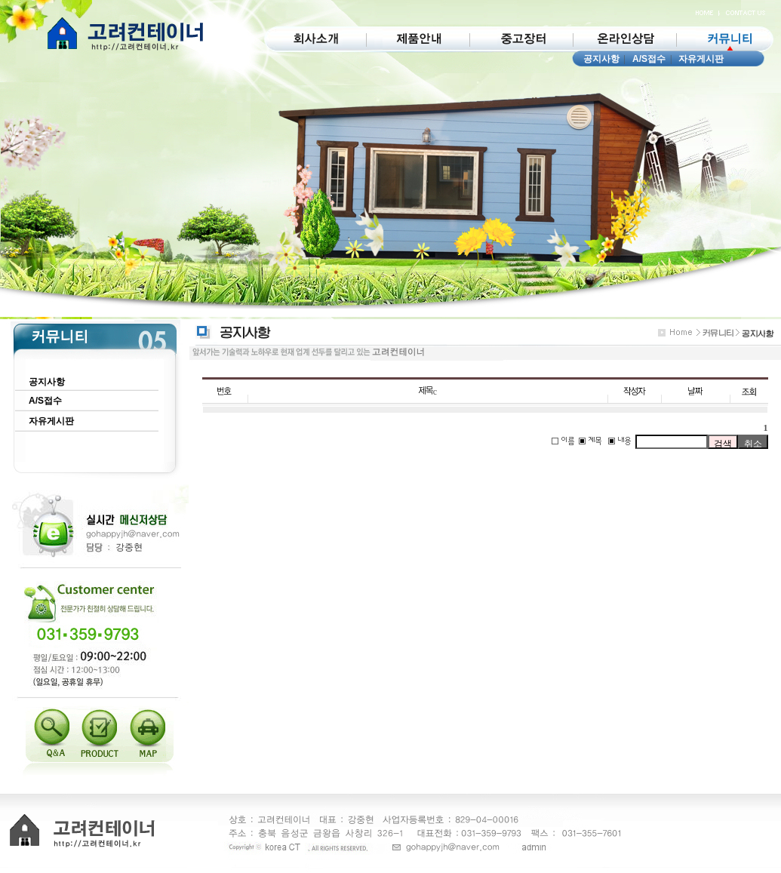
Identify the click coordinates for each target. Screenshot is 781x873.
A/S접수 (649, 59)
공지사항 (601, 59)
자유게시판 (701, 59)
